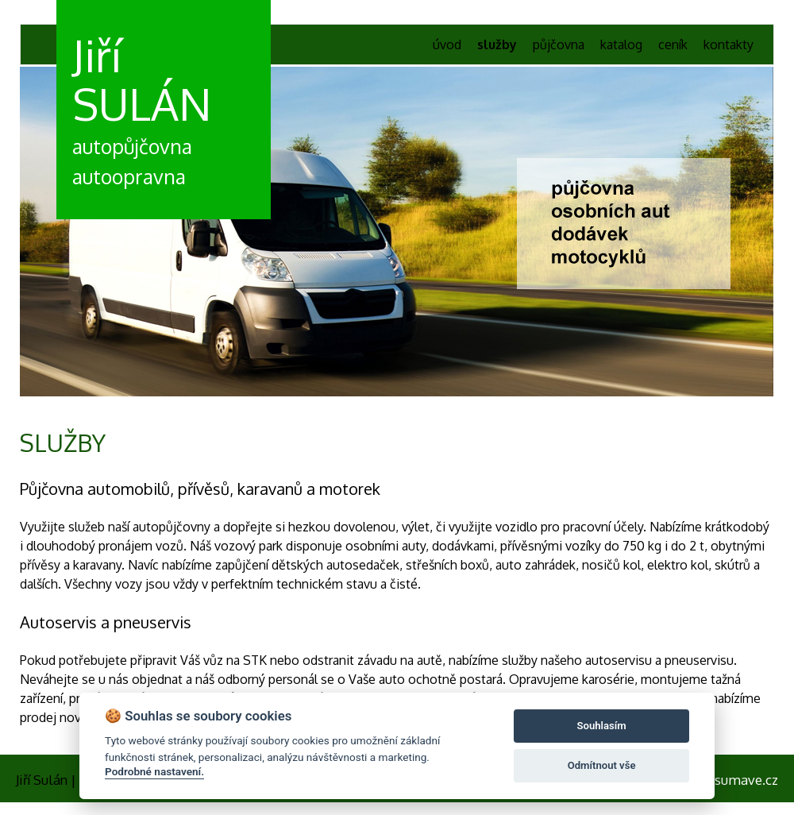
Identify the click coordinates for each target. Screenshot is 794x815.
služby (497, 44)
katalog (621, 44)
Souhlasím (601, 726)
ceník (673, 44)
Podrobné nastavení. (154, 771)
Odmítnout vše (602, 765)
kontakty (728, 44)
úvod (447, 44)
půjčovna (558, 44)
